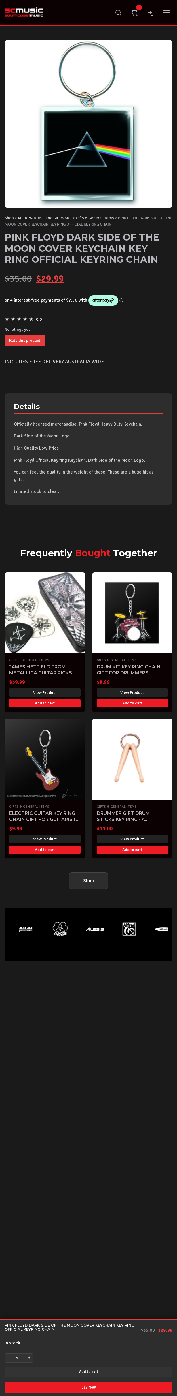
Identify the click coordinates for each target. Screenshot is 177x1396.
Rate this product (24, 340)
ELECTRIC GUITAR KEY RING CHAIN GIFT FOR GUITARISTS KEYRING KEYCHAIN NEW (44, 819)
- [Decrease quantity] (9, 1357)
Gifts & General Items (95, 217)
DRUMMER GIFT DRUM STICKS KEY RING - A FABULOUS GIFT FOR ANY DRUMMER (127, 822)
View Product (45, 692)
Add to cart (88, 1371)
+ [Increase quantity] (29, 1357)
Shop (9, 217)
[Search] (118, 12)
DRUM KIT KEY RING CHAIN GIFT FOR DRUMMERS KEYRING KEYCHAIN (129, 673)
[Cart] (134, 12)
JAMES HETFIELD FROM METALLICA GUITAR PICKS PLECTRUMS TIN (40, 673)
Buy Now (88, 1387)
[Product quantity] (19, 1358)
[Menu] (166, 12)
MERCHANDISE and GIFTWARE (45, 217)
